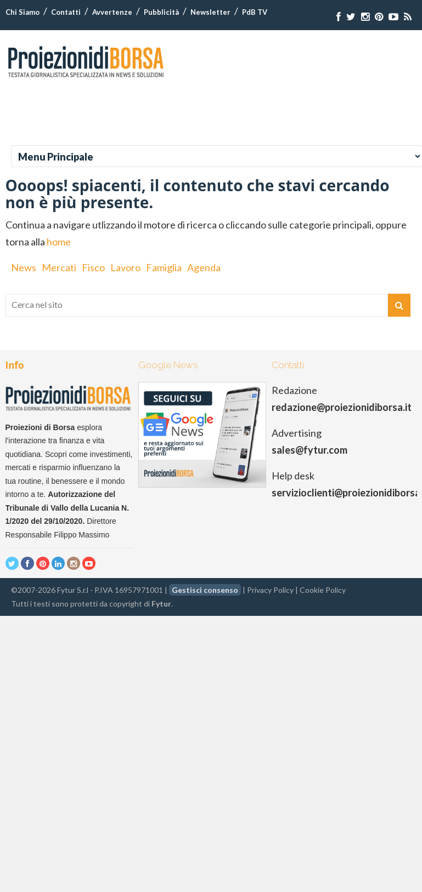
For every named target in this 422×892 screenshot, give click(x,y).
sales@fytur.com (309, 450)
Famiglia (164, 267)
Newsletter (210, 12)
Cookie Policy (323, 589)
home (59, 242)
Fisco (93, 267)
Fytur (161, 603)
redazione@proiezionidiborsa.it (342, 407)
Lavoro (125, 267)
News (23, 267)
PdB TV (254, 12)
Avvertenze (112, 12)
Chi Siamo (22, 12)
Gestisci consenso (205, 589)
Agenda (204, 267)
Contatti (66, 12)
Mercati (59, 267)
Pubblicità (161, 12)
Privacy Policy (270, 589)
